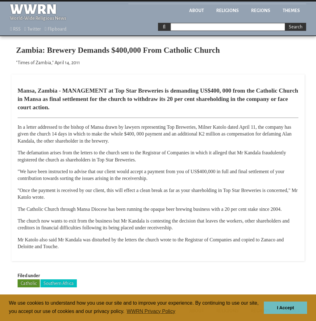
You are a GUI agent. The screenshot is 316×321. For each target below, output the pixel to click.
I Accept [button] (285, 307)
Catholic (29, 283)
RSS (15, 29)
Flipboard (55, 29)
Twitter (32, 29)
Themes (291, 10)
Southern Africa (59, 283)
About (196, 10)
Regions (260, 10)
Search (295, 26)
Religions (227, 10)
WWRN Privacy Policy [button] (151, 311)
